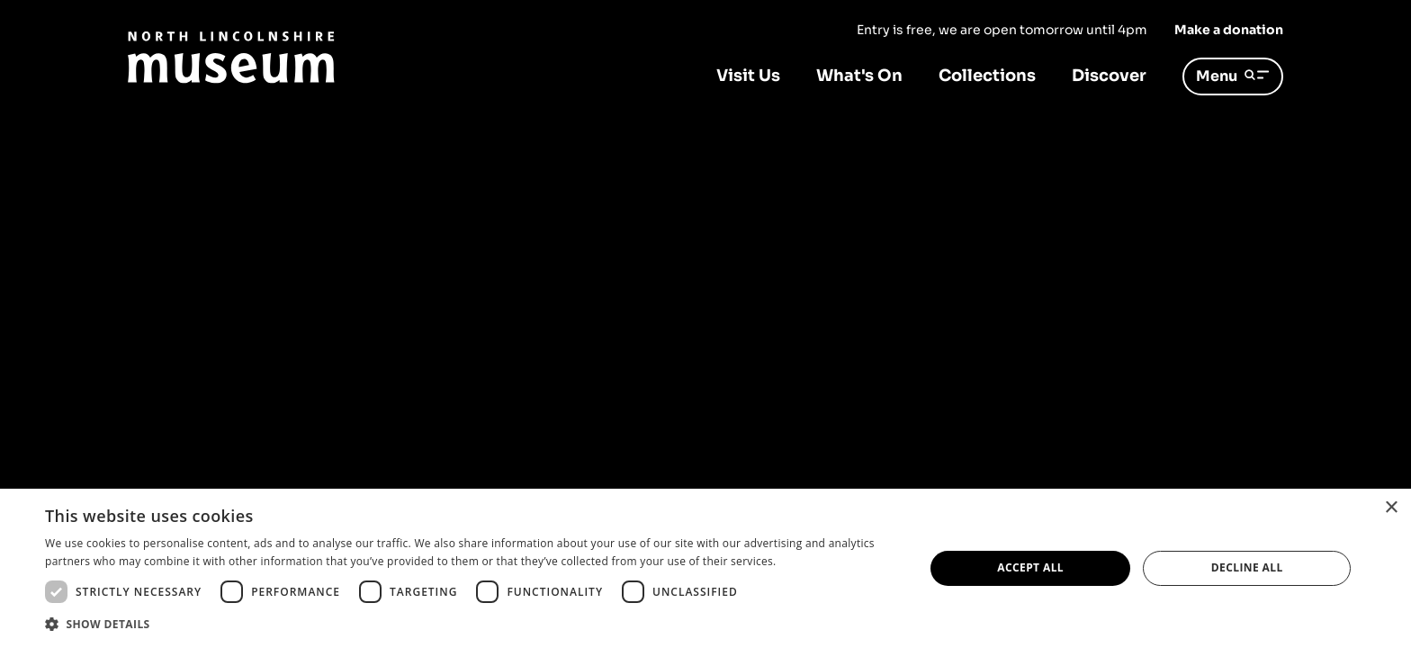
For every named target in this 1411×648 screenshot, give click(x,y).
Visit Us (748, 76)
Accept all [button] (1030, 567)
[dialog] (705, 568)
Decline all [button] (1247, 567)
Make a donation (1228, 30)
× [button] (1391, 508)
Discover (1109, 76)
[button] (471, 623)
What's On (859, 76)
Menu (1233, 76)
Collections (987, 76)
